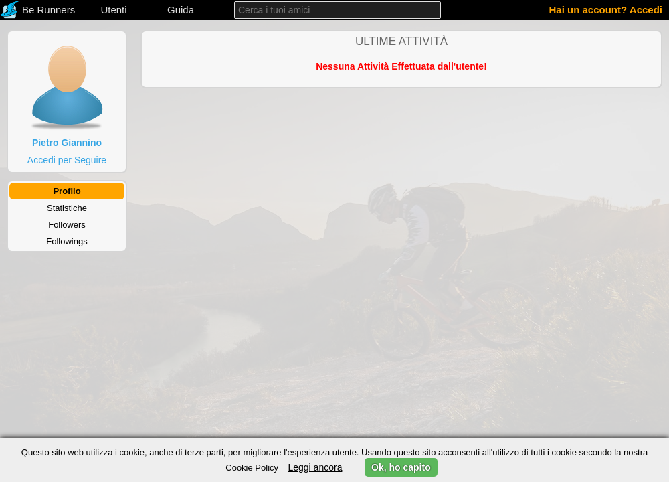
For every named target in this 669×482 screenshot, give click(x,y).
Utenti (113, 9)
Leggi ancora (315, 467)
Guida (180, 9)
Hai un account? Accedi (605, 9)
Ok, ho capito (401, 467)
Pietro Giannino (67, 142)
